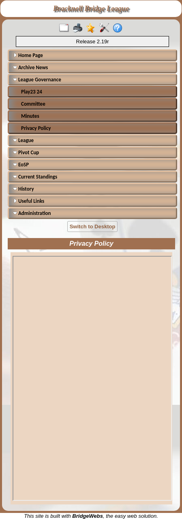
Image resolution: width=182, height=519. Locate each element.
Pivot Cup (26, 152)
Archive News (30, 67)
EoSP (21, 165)
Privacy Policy (36, 128)
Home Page (28, 55)
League (23, 140)
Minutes (30, 116)
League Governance (37, 80)
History (23, 189)
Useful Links (28, 201)
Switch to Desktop (93, 226)
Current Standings (35, 177)
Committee (33, 104)
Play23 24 (31, 92)
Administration (32, 213)
